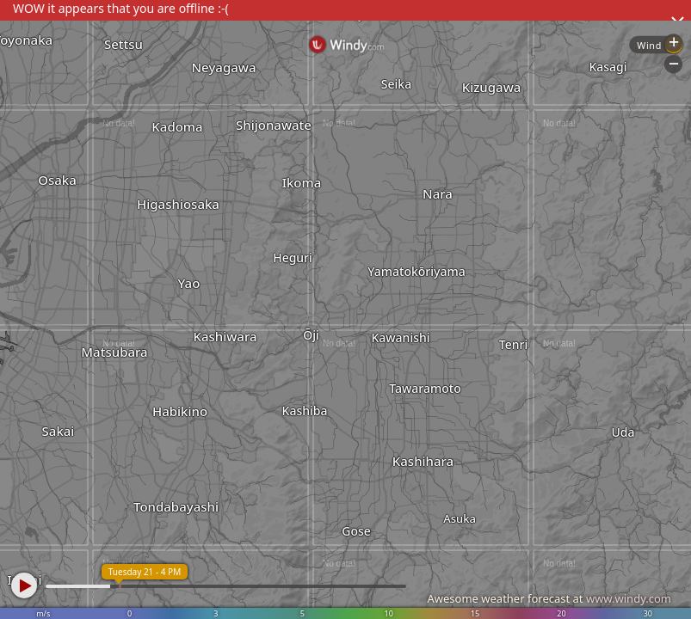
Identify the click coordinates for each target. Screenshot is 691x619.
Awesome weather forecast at (549, 598)
